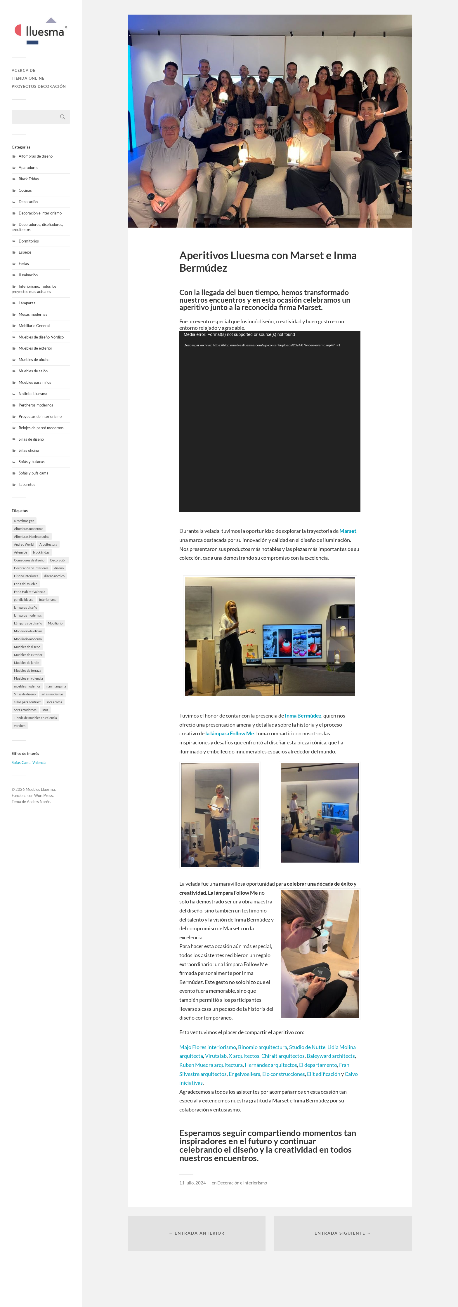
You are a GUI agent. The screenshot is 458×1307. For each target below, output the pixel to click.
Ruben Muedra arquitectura (211, 1065)
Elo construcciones (283, 1074)
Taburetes (27, 484)
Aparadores (28, 167)
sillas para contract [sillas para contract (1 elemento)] (27, 702)
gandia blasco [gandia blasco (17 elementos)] (23, 599)
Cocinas (25, 190)
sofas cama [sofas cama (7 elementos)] (54, 702)
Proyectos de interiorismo (40, 416)
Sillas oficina (29, 450)
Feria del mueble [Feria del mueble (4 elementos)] (25, 584)
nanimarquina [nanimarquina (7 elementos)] (56, 686)
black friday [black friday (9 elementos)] (41, 552)
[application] (269, 421)
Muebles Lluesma (40, 789)
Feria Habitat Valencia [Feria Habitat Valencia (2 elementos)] (29, 592)
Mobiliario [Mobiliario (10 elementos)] (55, 623)
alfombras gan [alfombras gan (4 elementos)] (24, 521)
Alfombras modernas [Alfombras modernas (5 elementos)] (28, 529)
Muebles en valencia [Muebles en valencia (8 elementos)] (28, 678)
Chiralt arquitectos (283, 1056)
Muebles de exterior (35, 348)
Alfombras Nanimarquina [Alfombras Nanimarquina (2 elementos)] (31, 536)
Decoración (28, 201)
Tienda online (28, 78)
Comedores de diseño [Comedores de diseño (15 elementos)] (29, 560)
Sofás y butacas (32, 461)
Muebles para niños (35, 382)
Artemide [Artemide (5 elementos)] (20, 552)
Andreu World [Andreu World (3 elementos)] (24, 544)
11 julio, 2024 (192, 1182)
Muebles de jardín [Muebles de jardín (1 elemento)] (26, 662)
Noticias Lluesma (33, 393)
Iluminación (28, 275)
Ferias (24, 263)
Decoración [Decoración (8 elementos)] (58, 560)
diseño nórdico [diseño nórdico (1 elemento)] (54, 576)
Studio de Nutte (307, 1047)
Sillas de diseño (31, 439)
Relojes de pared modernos (41, 427)
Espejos (25, 252)
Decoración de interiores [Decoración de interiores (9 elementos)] (31, 568)
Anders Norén (38, 801)
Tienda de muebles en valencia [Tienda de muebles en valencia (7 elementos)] (35, 718)
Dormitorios (29, 241)
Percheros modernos (36, 405)
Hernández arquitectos (271, 1065)
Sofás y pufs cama (33, 473)
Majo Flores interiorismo (207, 1047)
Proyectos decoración (39, 86)
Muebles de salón (33, 371)
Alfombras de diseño (36, 156)
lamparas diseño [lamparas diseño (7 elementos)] (25, 607)
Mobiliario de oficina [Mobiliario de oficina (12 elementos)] (28, 631)
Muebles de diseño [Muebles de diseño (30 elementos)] (27, 647)
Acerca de (23, 70)
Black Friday (29, 179)
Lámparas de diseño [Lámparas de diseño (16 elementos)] (28, 623)
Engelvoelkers (244, 1074)
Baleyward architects (330, 1056)
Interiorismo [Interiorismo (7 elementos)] (47, 599)
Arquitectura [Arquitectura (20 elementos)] (48, 544)
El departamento (318, 1065)
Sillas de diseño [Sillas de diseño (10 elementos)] (25, 694)
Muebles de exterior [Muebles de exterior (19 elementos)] (28, 655)
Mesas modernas (33, 314)
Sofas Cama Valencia (29, 762)
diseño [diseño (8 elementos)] (59, 568)
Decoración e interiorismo (40, 213)
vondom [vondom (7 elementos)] (19, 725)
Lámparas (27, 303)
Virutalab (216, 1056)
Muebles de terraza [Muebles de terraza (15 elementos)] (27, 670)
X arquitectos (244, 1056)
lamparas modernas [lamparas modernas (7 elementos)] (28, 615)
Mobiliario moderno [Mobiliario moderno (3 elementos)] (28, 639)
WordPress (43, 795)
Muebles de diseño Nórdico (41, 337)
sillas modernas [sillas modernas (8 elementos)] (52, 694)
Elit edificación (323, 1074)
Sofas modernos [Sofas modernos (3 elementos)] (25, 710)
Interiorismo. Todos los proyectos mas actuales (34, 289)
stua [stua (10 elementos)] (45, 710)
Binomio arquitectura (262, 1047)
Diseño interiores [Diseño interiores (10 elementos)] (26, 576)
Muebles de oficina (34, 359)
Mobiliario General (34, 325)
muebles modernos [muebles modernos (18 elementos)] (27, 686)
